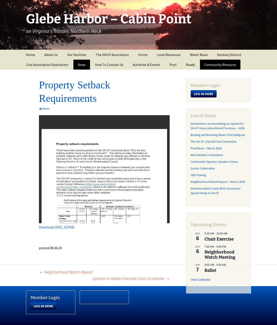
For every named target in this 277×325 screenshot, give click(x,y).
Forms (143, 55)
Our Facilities (76, 55)
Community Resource (220, 64)
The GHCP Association (112, 55)
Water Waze (199, 55)
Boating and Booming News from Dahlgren (218, 135)
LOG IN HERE (203, 94)
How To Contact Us (109, 64)
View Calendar (200, 279)
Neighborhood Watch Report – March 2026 (218, 182)
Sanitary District (229, 55)
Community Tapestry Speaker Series (214, 162)
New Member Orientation (207, 155)
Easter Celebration (203, 168)
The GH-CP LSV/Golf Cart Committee (214, 141)
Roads (190, 64)
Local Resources (169, 55)
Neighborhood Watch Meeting (220, 254)
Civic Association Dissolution (47, 64)
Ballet (210, 270)
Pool (173, 64)
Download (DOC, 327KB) (56, 227)
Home (30, 55)
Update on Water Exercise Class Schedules (131, 278)
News (82, 64)
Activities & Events (146, 64)
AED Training (198, 175)
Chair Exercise (219, 239)
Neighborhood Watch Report (66, 272)
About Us (51, 55)
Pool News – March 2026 (206, 148)
